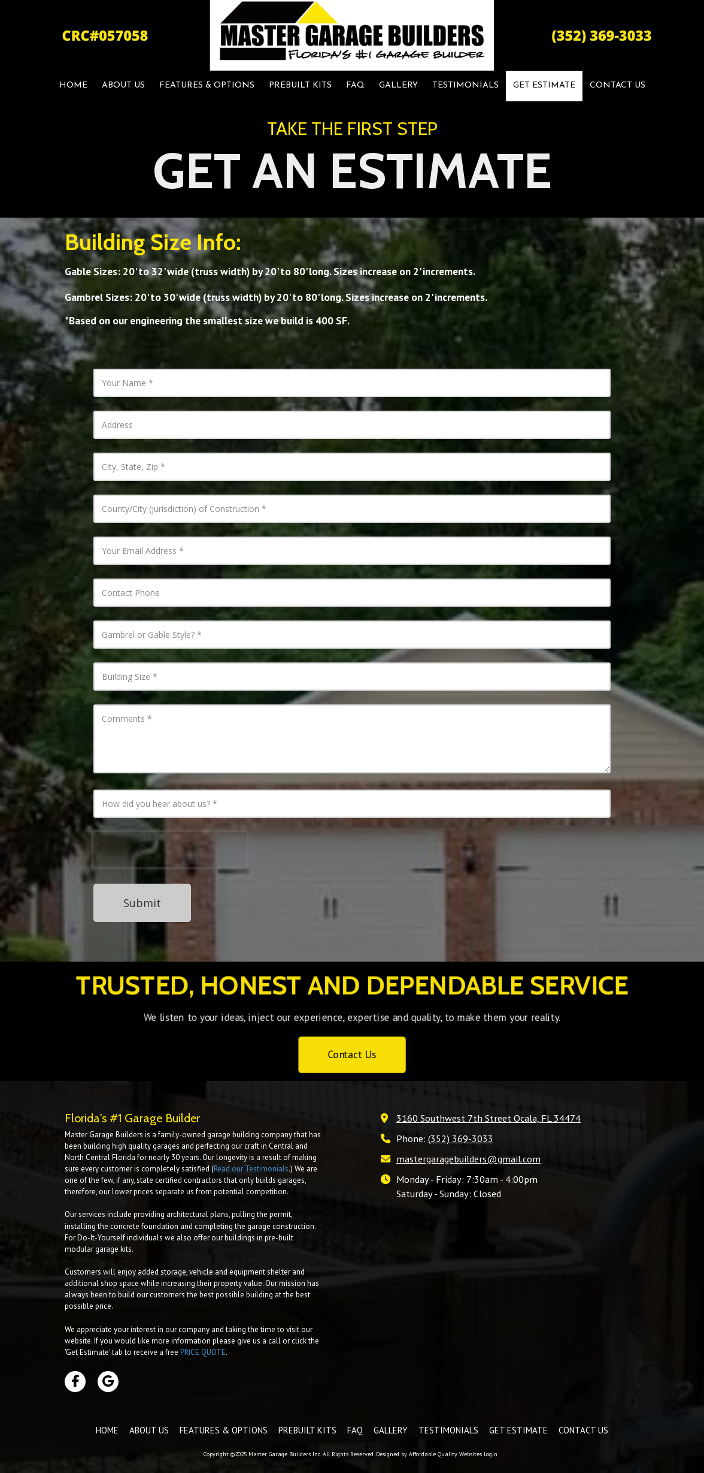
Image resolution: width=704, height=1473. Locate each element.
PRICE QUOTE (203, 1352)
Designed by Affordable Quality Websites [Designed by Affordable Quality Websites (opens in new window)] (429, 1454)
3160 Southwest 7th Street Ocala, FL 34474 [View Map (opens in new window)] (488, 1117)
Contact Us (352, 1059)
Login (490, 1454)
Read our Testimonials (251, 1169)
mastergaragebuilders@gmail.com (468, 1158)
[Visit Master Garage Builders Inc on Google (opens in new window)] (108, 1381)
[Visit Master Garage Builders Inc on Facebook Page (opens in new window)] (75, 1381)
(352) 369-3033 (460, 1138)
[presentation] (170, 849)
